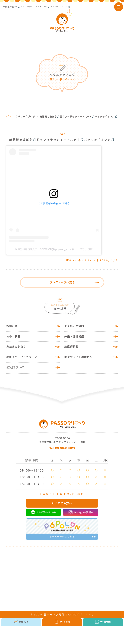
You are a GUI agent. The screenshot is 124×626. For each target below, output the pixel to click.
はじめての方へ (62, 503)
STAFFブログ (15, 367)
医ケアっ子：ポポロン (78, 357)
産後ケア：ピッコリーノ (21, 357)
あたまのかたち (16, 346)
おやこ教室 (13, 336)
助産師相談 (71, 346)
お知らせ (11, 326)
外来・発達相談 (74, 336)
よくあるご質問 (74, 326)
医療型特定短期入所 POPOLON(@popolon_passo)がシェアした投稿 (54, 249)
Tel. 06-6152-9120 (62, 448)
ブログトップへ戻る (62, 282)
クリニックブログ (25, 116)
